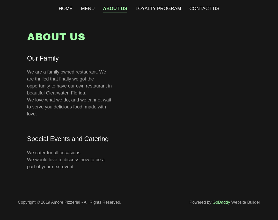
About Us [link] (115, 8)
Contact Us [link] (204, 8)
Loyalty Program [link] (158, 8)
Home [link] (66, 8)
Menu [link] (88, 8)
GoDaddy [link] (221, 202)
